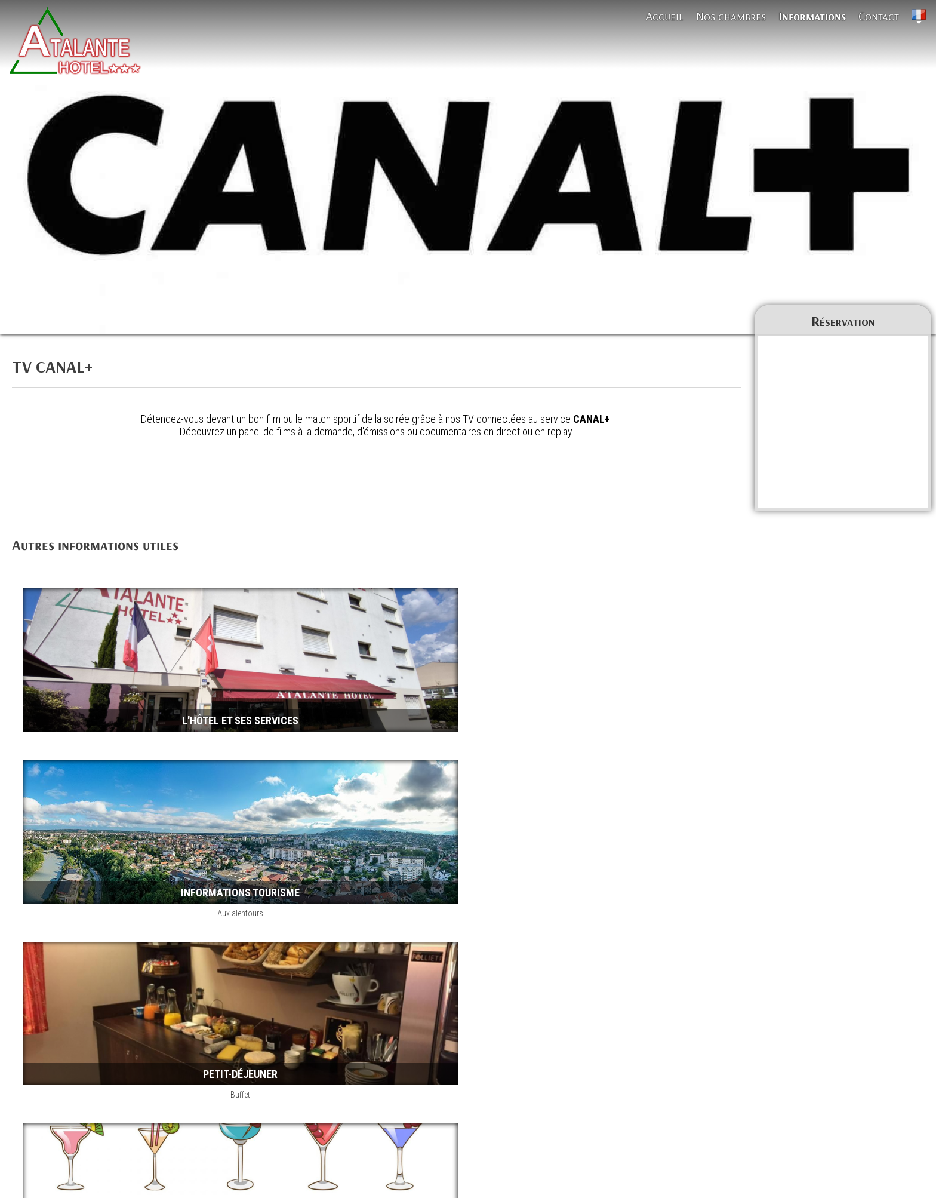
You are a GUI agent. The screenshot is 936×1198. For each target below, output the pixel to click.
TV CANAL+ (157, 1152)
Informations (812, 15)
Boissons (646, 848)
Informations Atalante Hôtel (75, 1152)
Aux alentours (646, 667)
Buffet (223, 848)
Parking (223, 1030)
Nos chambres (731, 15)
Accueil (664, 15)
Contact (878, 15)
